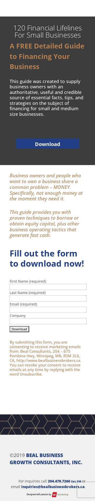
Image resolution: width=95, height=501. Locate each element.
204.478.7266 (64, 481)
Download (47, 144)
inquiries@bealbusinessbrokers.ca (53, 486)
